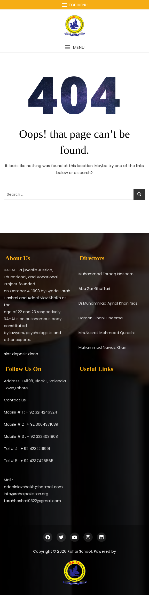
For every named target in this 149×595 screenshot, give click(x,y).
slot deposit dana (21, 353)
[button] (74, 47)
